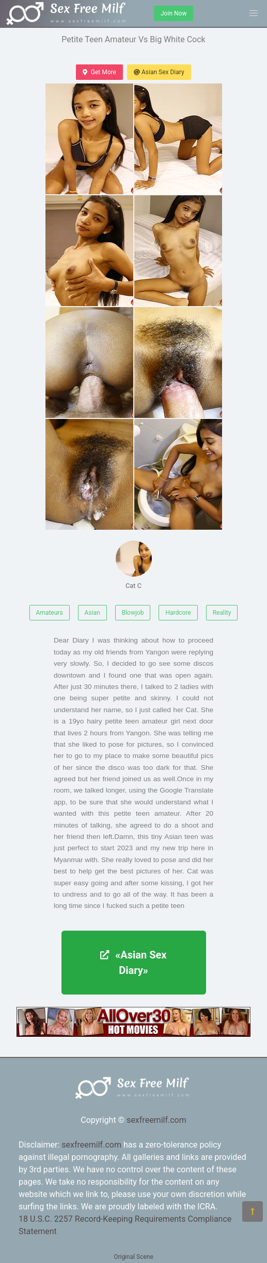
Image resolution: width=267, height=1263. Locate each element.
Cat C (134, 565)
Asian (92, 612)
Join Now (173, 13)
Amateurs (49, 612)
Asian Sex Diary (159, 72)
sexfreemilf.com (156, 1120)
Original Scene (133, 1256)
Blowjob (133, 612)
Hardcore (178, 612)
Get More (99, 72)
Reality (222, 612)
